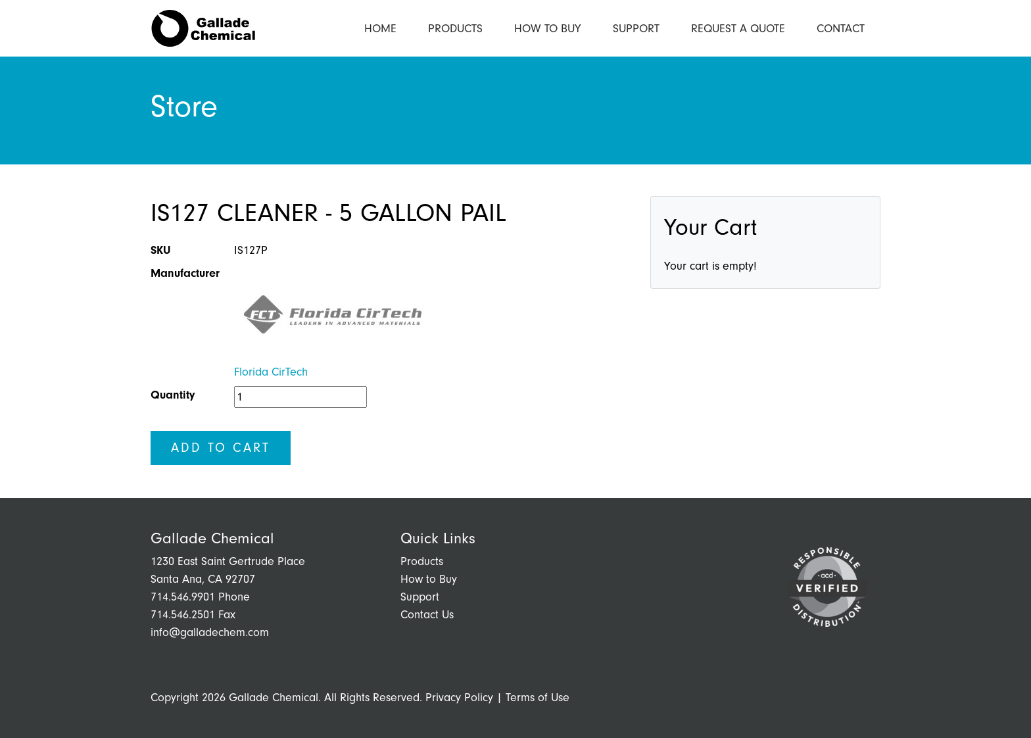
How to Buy (547, 29)
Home (380, 29)
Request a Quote (738, 29)
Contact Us (427, 615)
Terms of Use (537, 697)
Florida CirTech (271, 372)
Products (455, 29)
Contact (841, 29)
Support (636, 29)
